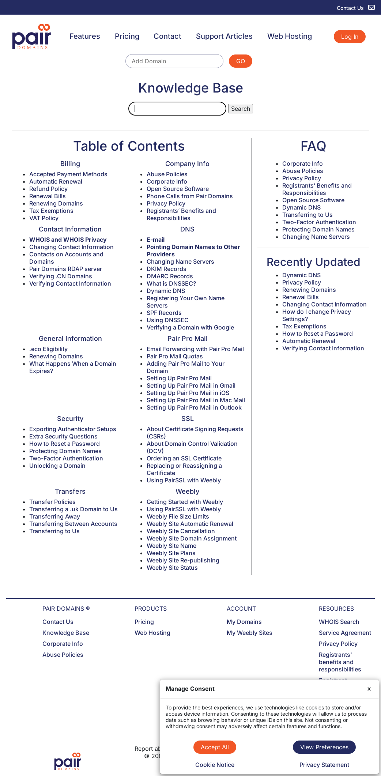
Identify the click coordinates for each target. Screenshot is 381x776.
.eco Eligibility (48, 349)
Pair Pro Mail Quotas (175, 356)
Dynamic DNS (166, 290)
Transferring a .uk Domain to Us (73, 509)
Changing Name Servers (180, 261)
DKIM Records (166, 268)
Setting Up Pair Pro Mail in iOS (188, 392)
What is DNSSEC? (171, 283)
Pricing (127, 36)
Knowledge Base (65, 632)
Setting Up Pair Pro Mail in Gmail (191, 385)
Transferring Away (54, 516)
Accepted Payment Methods (68, 174)
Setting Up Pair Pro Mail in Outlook (194, 407)
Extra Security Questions (63, 436)
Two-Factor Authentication (66, 458)
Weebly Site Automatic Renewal (190, 523)
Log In (349, 36)
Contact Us (57, 621)
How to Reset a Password (64, 443)
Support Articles (224, 36)
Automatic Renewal (55, 181)
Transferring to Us (54, 531)
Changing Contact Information (71, 246)
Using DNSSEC (168, 320)
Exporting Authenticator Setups (72, 429)
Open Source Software (178, 188)
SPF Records (164, 312)
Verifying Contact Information (70, 283)
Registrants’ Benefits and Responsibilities (181, 214)
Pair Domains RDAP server (65, 268)
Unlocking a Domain (57, 465)
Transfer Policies (52, 501)
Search (240, 108)
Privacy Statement (324, 764)
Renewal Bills (47, 196)
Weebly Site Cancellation (181, 531)
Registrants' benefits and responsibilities (340, 662)
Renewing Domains (56, 203)
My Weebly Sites (249, 632)
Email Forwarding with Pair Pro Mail (195, 349)
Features (84, 36)
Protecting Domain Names (65, 451)
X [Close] (369, 689)
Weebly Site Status (172, 567)
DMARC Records (170, 276)
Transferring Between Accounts (73, 523)
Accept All (215, 747)
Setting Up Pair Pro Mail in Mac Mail (196, 400)
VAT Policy (44, 218)
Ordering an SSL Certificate (184, 458)
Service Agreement (345, 632)
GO (240, 61)
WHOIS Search (339, 621)
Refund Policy (48, 188)
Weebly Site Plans (171, 553)
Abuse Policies (167, 174)
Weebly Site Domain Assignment (192, 538)
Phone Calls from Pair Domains (190, 196)
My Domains (244, 621)
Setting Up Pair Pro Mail (179, 378)
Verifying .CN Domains (60, 276)
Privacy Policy (166, 203)
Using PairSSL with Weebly (184, 480)
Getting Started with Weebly (185, 501)
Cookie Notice (214, 764)
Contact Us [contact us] (356, 8)
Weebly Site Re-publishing (183, 560)
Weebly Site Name (171, 545)
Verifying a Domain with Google (190, 327)
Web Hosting (289, 36)
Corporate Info (167, 181)
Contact (167, 36)
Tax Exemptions (51, 210)
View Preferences (324, 747)
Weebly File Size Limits (178, 516)
